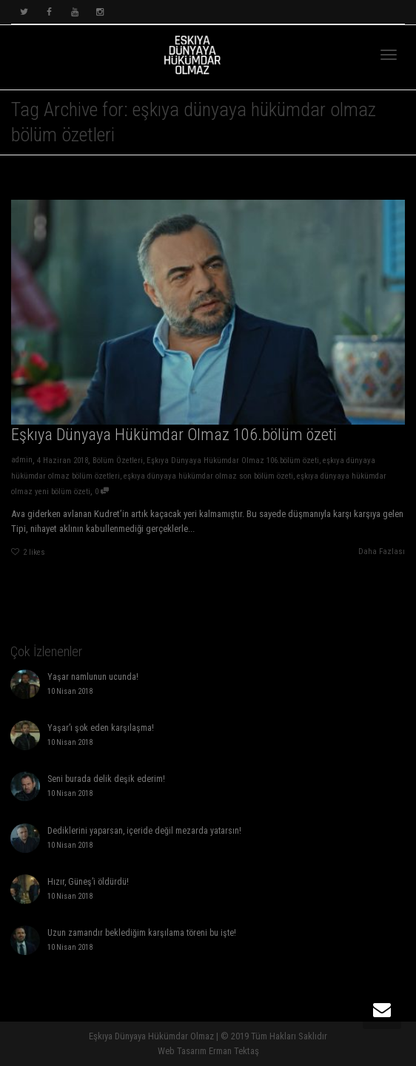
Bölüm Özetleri (116, 461)
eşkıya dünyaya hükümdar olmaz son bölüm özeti (208, 477)
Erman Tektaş (234, 1050)
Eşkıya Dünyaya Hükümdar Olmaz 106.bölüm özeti (173, 434)
